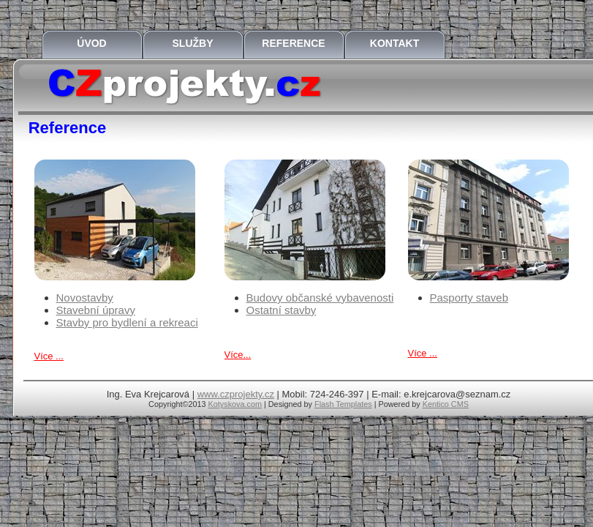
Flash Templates (343, 404)
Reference (293, 43)
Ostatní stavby (281, 310)
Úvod (91, 43)
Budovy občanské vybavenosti (320, 297)
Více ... (49, 356)
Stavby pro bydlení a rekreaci (127, 322)
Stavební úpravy (95, 310)
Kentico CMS (446, 404)
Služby (193, 43)
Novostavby (84, 297)
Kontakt (394, 43)
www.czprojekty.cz (235, 394)
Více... (238, 354)
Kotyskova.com (235, 404)
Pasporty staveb (469, 297)
